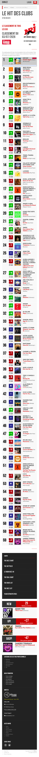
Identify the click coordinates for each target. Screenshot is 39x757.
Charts (12, 7)
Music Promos (9, 729)
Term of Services (7, 754)
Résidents (8, 659)
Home (6, 7)
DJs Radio (8, 666)
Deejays (7, 728)
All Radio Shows (9, 734)
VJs (6, 667)
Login (29, 2)
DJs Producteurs (9, 664)
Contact (7, 735)
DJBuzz (5, 2)
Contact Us (6, 752)
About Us (6, 751)
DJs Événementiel (10, 662)
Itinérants (8, 661)
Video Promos (9, 731)
